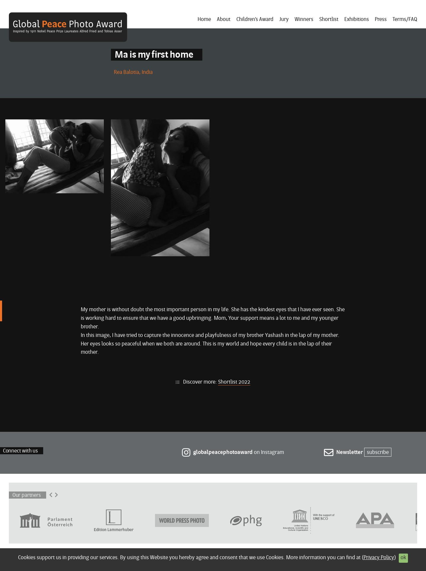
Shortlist (328, 19)
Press (381, 19)
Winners (304, 19)
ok (403, 558)
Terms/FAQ (405, 19)
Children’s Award (254, 19)
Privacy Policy (379, 558)
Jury (284, 19)
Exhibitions (356, 19)
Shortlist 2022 (234, 382)
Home (204, 19)
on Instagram (233, 452)
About (223, 19)
